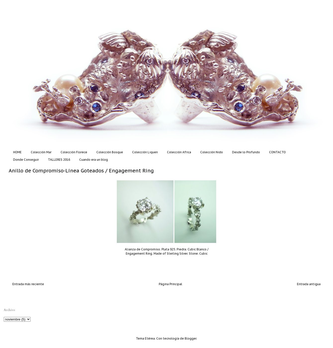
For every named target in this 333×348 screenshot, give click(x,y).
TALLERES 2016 (59, 159)
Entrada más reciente (28, 284)
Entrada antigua (309, 284)
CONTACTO (277, 152)
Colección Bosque (109, 152)
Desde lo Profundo (246, 152)
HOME (17, 152)
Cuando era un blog (93, 159)
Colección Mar (41, 152)
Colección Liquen (145, 152)
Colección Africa (179, 152)
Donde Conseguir (26, 159)
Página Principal (170, 284)
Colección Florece (74, 152)
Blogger (190, 338)
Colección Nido (211, 152)
